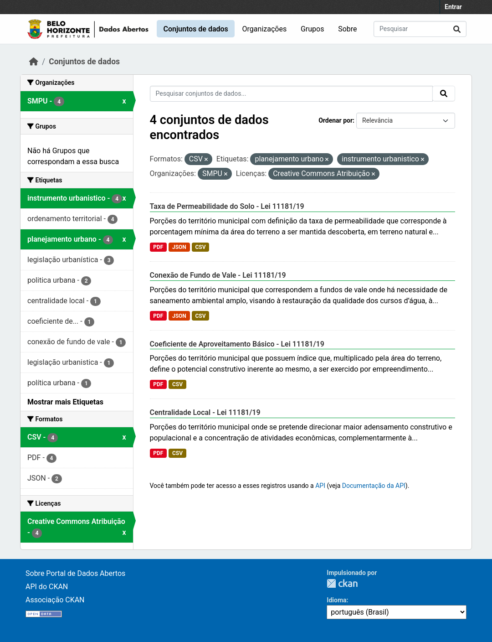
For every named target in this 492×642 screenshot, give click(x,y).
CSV (200, 247)
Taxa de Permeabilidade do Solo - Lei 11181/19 (227, 206)
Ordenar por (335, 120)
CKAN (342, 583)
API (320, 485)
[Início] (33, 61)
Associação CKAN (55, 599)
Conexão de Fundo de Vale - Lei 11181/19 (218, 275)
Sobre (347, 29)
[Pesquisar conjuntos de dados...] (420, 29)
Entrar (453, 6)
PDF (158, 247)
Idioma (336, 600)
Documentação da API (373, 485)
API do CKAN (47, 586)
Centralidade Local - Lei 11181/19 (205, 412)
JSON (179, 247)
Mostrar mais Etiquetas (65, 402)
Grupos (312, 29)
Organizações (264, 29)
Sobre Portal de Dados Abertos (75, 573)
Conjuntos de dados (195, 29)
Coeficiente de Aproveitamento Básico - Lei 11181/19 (237, 344)
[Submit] (456, 29)
